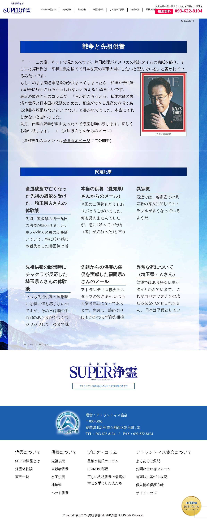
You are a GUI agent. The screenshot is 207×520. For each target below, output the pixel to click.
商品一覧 (135, 9)
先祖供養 (15, 3)
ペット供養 (60, 493)
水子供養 (58, 477)
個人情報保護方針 (150, 485)
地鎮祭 (56, 485)
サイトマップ (146, 493)
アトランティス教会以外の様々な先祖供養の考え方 (103, 386)
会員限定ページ (76, 140)
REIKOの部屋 (97, 469)
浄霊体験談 (98, 9)
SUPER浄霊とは (48, 9)
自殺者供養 (60, 469)
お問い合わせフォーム (153, 469)
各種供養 (82, 9)
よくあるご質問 (117, 9)
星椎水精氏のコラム (103, 461)
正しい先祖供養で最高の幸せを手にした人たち (106, 480)
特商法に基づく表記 (151, 477)
